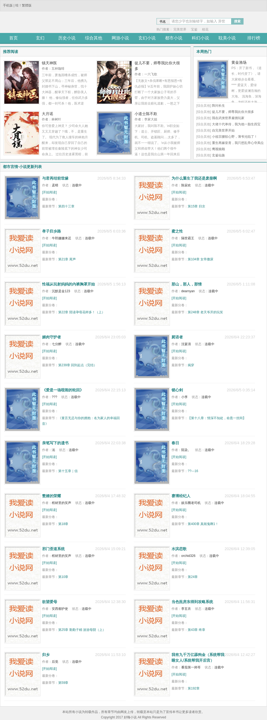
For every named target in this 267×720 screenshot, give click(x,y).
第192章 (194, 688)
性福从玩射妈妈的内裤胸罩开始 (68, 284)
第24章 (193, 577)
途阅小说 (39, 23)
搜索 (237, 21)
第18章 (63, 524)
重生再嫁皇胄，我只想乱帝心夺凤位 (238, 143)
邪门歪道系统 (53, 549)
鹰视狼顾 (218, 149)
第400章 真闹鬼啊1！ (203, 524)
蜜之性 (177, 231)
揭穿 (191, 365)
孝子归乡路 (51, 231)
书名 (162, 21)
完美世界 (179, 29)
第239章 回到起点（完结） (77, 365)
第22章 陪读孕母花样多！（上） (81, 312)
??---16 (193, 471)
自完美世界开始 (223, 130)
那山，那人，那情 (187, 284)
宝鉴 (194, 29)
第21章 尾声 (67, 259)
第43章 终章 (196, 630)
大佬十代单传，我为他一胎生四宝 (236, 124)
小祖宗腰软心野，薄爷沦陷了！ (234, 137)
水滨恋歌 (179, 549)
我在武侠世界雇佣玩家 (228, 118)
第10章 (63, 577)
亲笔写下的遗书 (55, 443)
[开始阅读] (49, 192)
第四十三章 (66, 206)
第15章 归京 (196, 206)
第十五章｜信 (68, 471)
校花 (205, 29)
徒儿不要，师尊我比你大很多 (233, 112)
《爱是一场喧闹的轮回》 (63, 390)
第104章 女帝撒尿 (200, 259)
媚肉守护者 (51, 337)
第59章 (63, 683)
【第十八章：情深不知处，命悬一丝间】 (217, 418)
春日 (175, 443)
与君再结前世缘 (55, 178)
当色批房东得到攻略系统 (192, 602)
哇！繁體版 (23, 5)
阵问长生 (218, 105)
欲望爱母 (49, 602)
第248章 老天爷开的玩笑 (205, 312)
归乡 (46, 654)
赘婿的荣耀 (51, 496)
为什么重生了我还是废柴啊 (194, 178)
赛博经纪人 (181, 496)
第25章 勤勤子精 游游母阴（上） (82, 630)
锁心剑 (177, 390)
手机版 (8, 5)
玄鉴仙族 (218, 155)
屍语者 (177, 337)
